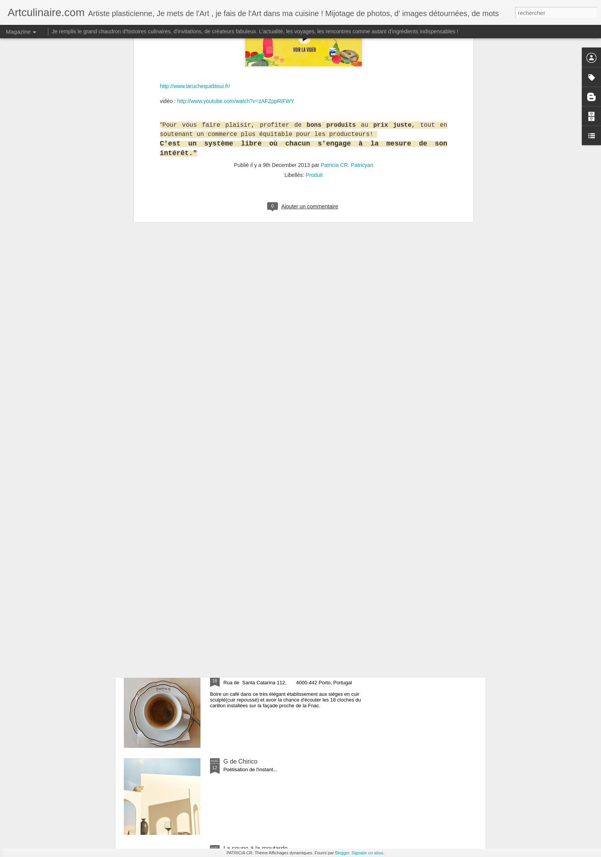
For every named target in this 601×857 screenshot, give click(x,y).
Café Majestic (242, 674)
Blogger (342, 852)
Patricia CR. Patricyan (347, 42)
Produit (313, 52)
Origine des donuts (249, 587)
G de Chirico (240, 761)
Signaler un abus (367, 852)
